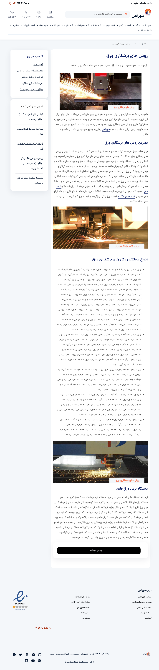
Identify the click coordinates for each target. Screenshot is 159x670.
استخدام (86, 617)
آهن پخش (38, 63)
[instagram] (40, 653)
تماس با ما (26, 14)
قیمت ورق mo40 (126, 195)
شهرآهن (137, 15)
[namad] (20, 599)
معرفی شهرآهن (144, 596)
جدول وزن (12, 14)
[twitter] (27, 653)
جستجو (126, 14)
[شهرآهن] (147, 14)
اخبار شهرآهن (145, 612)
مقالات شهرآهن (83, 606)
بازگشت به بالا (43, 627)
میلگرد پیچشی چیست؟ (31, 89)
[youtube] (14, 653)
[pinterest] (18, 653)
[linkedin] (40, 658)
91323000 (18, 3)
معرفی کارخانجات (82, 596)
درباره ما (39, 14)
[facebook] (23, 653)
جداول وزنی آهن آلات (80, 601)
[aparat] (31, 653)
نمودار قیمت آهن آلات (141, 601)
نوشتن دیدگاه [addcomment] (97, 548)
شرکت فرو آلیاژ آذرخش (32, 76)
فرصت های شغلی (143, 606)
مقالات (51, 14)
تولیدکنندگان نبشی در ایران (30, 70)
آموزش (148, 617)
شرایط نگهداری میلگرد (32, 82)
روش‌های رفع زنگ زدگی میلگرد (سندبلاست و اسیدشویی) (31, 162)
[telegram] (36, 653)
